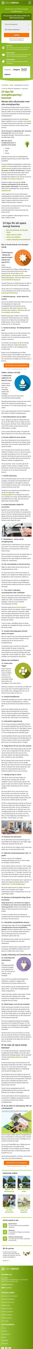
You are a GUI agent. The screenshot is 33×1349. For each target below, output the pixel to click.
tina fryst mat (18, 607)
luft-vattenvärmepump (19, 275)
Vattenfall (21, 345)
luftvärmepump (6, 168)
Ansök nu (5, 1260)
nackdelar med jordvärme (12, 312)
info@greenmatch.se (7, 1284)
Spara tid (9, 46)
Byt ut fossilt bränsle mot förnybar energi (17, 231)
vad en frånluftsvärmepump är (11, 280)
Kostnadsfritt (10, 59)
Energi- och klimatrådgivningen (15, 884)
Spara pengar (10, 52)
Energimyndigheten (7, 494)
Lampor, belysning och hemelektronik (18, 239)
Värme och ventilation (13, 237)
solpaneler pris (6, 190)
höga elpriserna (17, 1057)
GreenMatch (5, 85)
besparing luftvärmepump (9, 293)
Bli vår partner (8, 1287)
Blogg (11, 85)
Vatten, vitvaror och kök (14, 234)
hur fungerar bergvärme (15, 179)
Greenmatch (27, 121)
